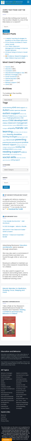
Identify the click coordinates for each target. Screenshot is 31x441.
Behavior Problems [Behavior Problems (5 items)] (8, 116)
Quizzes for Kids (20, 385)
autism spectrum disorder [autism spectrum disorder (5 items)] (18, 110)
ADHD (7, 84)
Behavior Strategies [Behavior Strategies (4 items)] (18, 116)
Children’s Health (6, 387)
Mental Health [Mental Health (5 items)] (10, 140)
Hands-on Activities (21, 373)
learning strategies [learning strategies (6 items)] (10, 137)
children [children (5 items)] (5, 123)
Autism (7, 80)
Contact (3, 417)
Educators (8, 69)
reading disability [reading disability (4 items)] (11, 147)
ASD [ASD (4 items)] (26, 107)
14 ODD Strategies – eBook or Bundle (14, 226)
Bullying (3, 385)
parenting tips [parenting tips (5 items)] (7, 142)
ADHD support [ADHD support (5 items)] (21, 107)
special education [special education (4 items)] (6, 160)
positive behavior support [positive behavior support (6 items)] (15, 143)
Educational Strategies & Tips (14, 73)
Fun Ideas (3, 404)
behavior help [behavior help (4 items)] (23, 113)
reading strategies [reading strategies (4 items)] (18, 149)
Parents (7, 67)
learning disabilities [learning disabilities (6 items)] (14, 134)
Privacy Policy (5, 421)
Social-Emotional (10, 77)
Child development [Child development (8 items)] (18, 120)
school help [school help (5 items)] (6, 154)
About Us (3, 415)
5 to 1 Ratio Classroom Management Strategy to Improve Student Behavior (16, 48)
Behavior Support (11, 82)
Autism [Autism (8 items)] (6, 110)
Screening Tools (20, 389)
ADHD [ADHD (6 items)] (14, 107)
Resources (4, 419)
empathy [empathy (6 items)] (11, 128)
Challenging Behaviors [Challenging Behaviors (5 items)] (13, 118)
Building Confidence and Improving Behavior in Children (14, 312)
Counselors (9, 71)
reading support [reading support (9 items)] (12, 151)
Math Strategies (5, 377)
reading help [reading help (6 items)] (20, 147)
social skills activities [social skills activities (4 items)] (21, 157)
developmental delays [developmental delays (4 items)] (7, 125)
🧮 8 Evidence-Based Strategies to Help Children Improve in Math (16, 57)
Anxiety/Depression (6, 379)
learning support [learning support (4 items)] (21, 137)
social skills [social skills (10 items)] (9, 157)
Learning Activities (21, 379)
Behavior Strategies (11, 75)
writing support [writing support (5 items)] (15, 160)
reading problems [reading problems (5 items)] (8, 149)
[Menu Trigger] (28, 2)
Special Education (11, 79)
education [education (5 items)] (20, 125)
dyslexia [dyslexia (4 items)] (14, 125)
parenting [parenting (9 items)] (20, 139)
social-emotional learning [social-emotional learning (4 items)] (15, 154)
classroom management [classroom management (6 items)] (17, 123)
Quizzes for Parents (21, 387)
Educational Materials (7, 396)
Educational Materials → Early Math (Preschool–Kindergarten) (8, 400)
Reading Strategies (6, 375)
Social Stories (20, 393)
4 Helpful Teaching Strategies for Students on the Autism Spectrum (16, 39)
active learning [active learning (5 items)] (7, 107)
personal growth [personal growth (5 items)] (17, 142)
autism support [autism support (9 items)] (11, 113)
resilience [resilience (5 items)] (24, 152)
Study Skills (19, 396)
